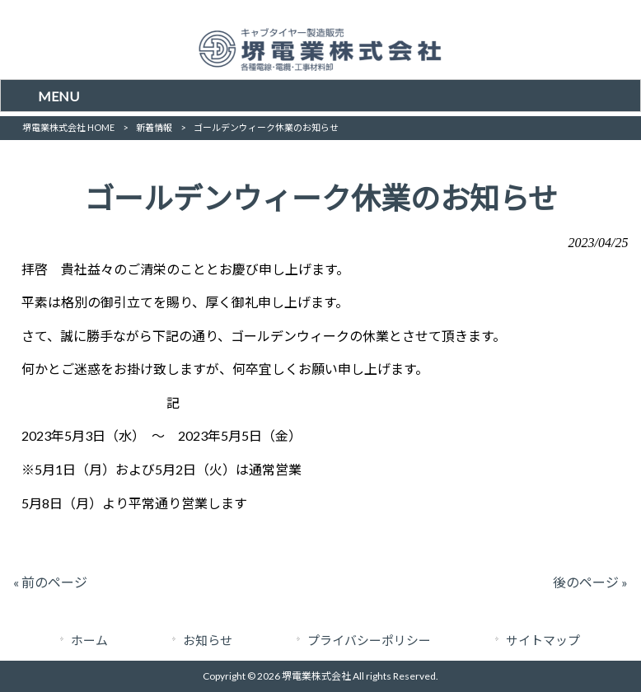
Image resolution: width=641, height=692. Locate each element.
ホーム (89, 640)
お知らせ (207, 640)
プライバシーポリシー (369, 640)
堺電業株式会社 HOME (68, 127)
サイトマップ (543, 640)
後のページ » (590, 582)
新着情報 (154, 127)
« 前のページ (50, 582)
